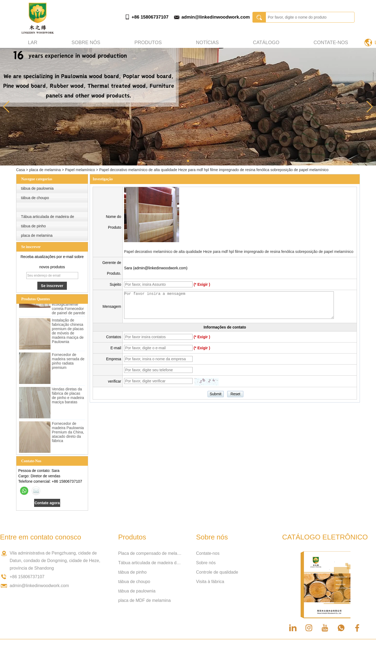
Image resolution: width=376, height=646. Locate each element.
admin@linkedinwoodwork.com (215, 17)
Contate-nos (331, 42)
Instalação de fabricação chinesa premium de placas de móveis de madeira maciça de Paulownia (68, 332)
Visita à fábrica (210, 581)
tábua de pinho (33, 226)
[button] (188, 161)
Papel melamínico (80, 170)
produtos (148, 42)
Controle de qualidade (217, 572)
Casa (20, 170)
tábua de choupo (35, 198)
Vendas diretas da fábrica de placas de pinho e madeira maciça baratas (68, 396)
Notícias (207, 42)
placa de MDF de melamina (144, 600)
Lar (32, 42)
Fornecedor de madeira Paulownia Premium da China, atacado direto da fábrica (68, 433)
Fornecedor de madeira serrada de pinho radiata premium (68, 361)
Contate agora (47, 503)
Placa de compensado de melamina (150, 553)
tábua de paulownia (37, 188)
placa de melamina (45, 170)
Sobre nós (85, 42)
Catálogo (266, 42)
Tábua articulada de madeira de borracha (150, 562)
